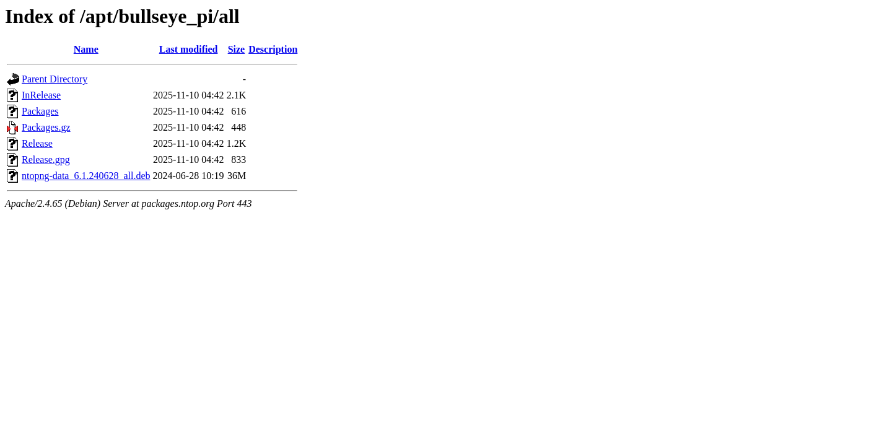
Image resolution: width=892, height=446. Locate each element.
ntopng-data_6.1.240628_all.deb (86, 175)
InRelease (41, 95)
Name (86, 49)
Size (236, 49)
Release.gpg (46, 159)
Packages (40, 111)
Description (272, 49)
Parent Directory (54, 79)
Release (37, 143)
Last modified (188, 49)
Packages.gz (46, 127)
